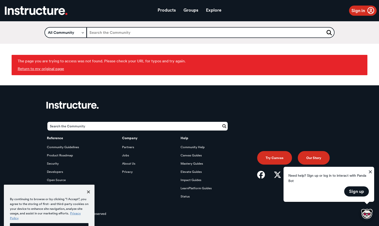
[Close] (88, 196)
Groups (190, 10)
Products (167, 10)
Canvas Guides (191, 155)
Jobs (125, 155)
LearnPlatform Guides (196, 188)
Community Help (193, 147)
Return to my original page (41, 68)
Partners (128, 147)
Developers (55, 172)
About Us (128, 163)
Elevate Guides (191, 172)
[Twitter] (277, 174)
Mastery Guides (192, 163)
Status (185, 196)
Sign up (356, 191)
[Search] (211, 32)
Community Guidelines (63, 147)
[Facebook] (261, 174)
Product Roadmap (60, 155)
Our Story (313, 158)
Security (53, 163)
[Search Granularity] (65, 32)
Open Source (56, 180)
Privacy (127, 172)
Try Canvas (275, 158)
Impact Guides (191, 180)
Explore (213, 10)
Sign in (358, 10)
